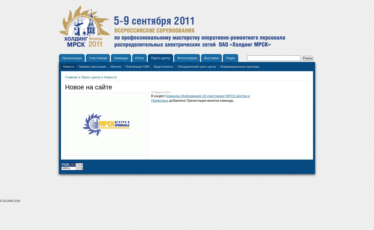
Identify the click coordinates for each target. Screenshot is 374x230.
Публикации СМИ (138, 66)
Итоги (139, 58)
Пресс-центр (160, 58)
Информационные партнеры (239, 66)
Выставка (211, 58)
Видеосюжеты (163, 66)
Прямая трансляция (92, 66)
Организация (72, 58)
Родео (230, 58)
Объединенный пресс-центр (197, 66)
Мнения (116, 66)
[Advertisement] (187, 217)
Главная (71, 77)
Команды (121, 58)
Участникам (98, 58)
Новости (69, 66)
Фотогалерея (187, 58)
